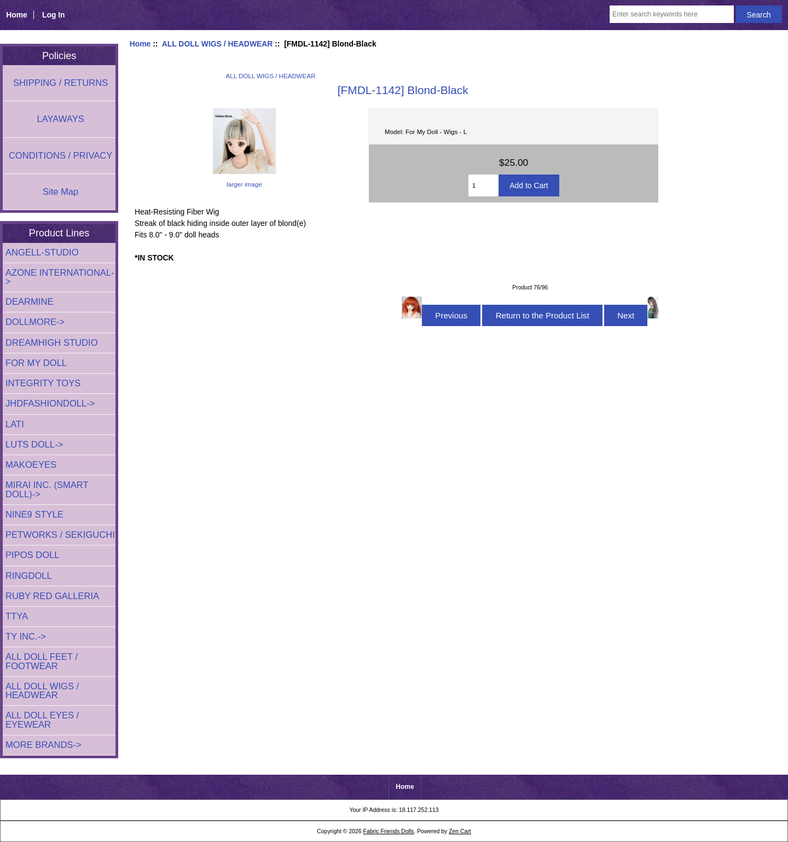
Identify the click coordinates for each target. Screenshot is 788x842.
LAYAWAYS (60, 119)
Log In (53, 14)
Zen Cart (460, 831)
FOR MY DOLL (36, 363)
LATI (14, 424)
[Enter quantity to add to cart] (483, 185)
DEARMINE (29, 302)
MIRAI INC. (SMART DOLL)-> (46, 489)
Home (16, 14)
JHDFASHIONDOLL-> (50, 403)
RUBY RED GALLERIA (52, 596)
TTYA (16, 616)
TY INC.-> (25, 636)
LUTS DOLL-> (34, 444)
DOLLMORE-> (35, 322)
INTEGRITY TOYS (42, 383)
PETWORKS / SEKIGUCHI (60, 535)
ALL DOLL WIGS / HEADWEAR (217, 43)
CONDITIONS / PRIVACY (60, 155)
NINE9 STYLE (34, 514)
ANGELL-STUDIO (42, 252)
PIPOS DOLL (32, 555)
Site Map (60, 192)
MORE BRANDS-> (43, 745)
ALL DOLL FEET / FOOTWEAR (41, 661)
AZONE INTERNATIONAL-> (59, 277)
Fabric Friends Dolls (388, 831)
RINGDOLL (28, 576)
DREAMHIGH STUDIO (51, 343)
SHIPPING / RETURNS (60, 83)
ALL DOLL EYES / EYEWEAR (42, 719)
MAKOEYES (30, 465)
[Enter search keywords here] (672, 14)
